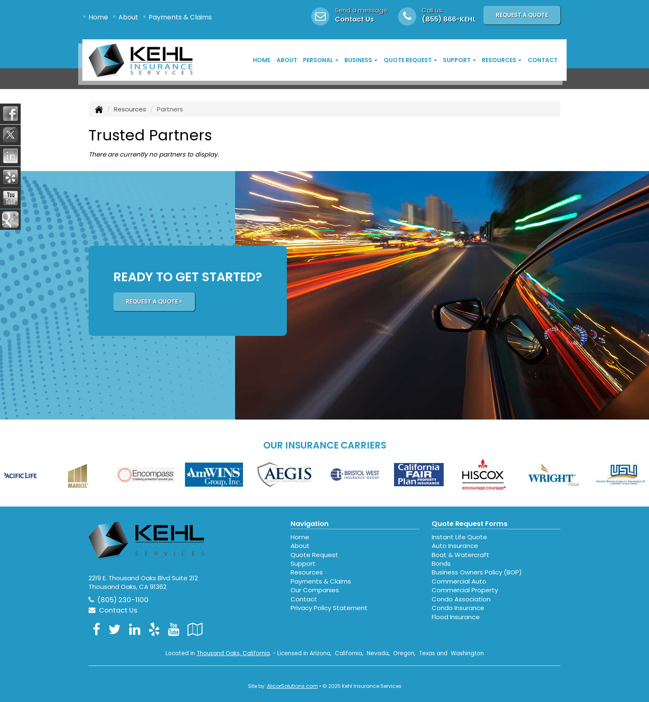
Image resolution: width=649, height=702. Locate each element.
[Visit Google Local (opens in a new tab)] (195, 629)
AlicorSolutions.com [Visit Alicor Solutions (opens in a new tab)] (292, 686)
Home (98, 17)
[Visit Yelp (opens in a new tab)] (154, 629)
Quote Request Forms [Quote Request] (469, 523)
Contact (543, 60)
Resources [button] (502, 60)
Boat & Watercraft (460, 554)
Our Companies (315, 590)
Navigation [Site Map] (310, 523)
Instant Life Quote (459, 537)
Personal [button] (321, 60)
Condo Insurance (458, 607)
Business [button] (360, 60)
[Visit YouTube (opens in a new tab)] (173, 629)
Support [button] (459, 60)
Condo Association (461, 599)
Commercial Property (465, 590)
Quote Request (314, 554)
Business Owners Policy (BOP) (477, 572)
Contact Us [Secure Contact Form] (113, 610)
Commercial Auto (459, 581)
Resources (130, 109)
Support (303, 563)
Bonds (441, 563)
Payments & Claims (180, 17)
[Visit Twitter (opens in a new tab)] (114, 629)
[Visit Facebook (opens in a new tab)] (96, 629)
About (128, 17)
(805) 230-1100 (123, 600)
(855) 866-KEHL (449, 19)
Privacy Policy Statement (329, 607)
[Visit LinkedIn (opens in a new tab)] (134, 629)
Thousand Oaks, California (233, 653)
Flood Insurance (456, 617)
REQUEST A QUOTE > (154, 302)
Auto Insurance (455, 545)
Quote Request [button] (410, 60)
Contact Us (354, 19)
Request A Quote (522, 15)
